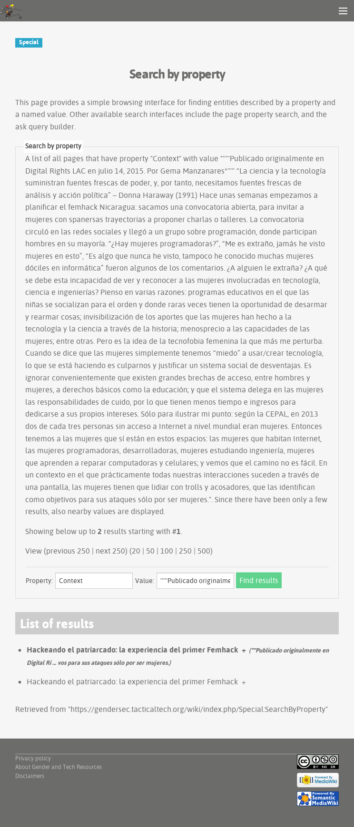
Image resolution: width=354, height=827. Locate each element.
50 (150, 550)
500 (203, 550)
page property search (261, 114)
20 (136, 550)
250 (185, 550)
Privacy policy (33, 758)
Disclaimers (29, 775)
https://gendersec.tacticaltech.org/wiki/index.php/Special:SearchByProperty (197, 709)
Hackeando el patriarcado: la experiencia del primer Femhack (132, 649)
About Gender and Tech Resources (58, 766)
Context (166, 158)
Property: (39, 580)
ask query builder (44, 126)
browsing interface (143, 102)
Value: (144, 580)
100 (166, 550)
